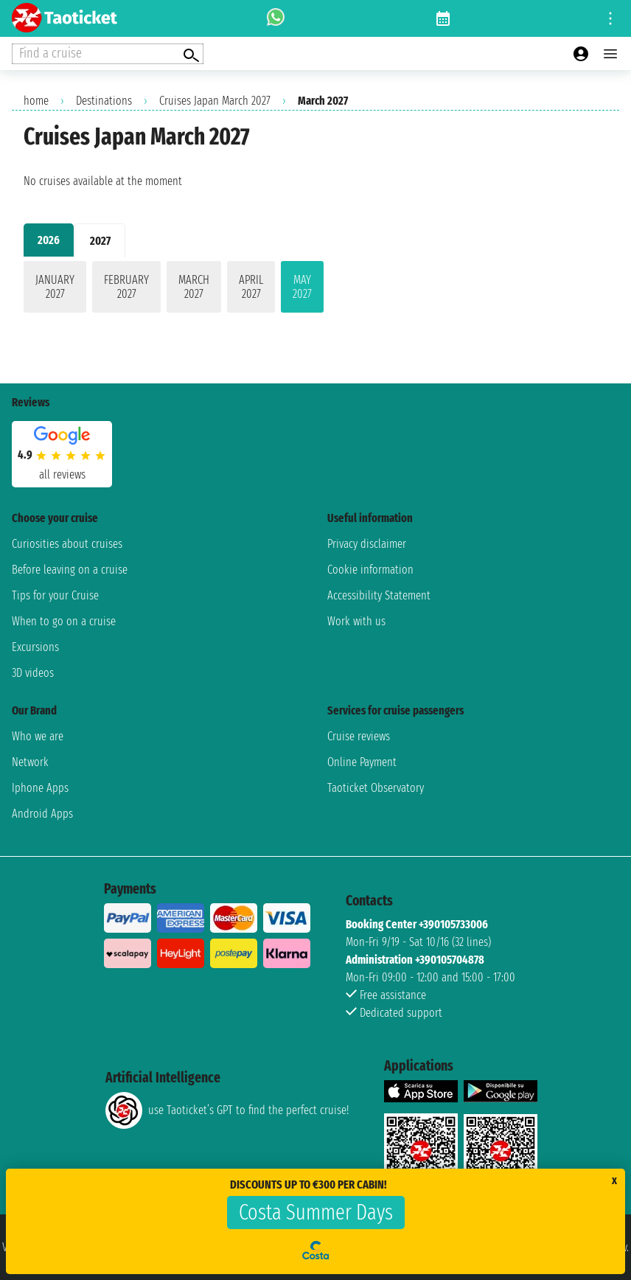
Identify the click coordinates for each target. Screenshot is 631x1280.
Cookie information (370, 570)
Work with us (356, 621)
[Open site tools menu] (610, 18)
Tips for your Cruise (55, 595)
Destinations (104, 101)
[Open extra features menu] (107, 54)
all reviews (62, 474)
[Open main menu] (610, 54)
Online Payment (362, 762)
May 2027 (302, 287)
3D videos (33, 673)
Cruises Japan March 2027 (215, 101)
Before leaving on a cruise (70, 570)
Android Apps (42, 814)
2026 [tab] (49, 240)
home (36, 101)
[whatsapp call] (276, 18)
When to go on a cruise (64, 621)
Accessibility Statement (378, 595)
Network (30, 762)
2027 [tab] (100, 241)
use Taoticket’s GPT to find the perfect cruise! (227, 1110)
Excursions (35, 647)
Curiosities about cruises (67, 544)
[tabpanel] (315, 290)
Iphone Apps (40, 788)
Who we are (37, 736)
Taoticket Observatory (375, 788)
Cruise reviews (358, 736)
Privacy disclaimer (366, 544)
